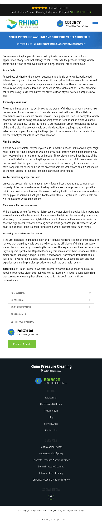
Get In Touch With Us (22, 321)
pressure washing (42, 119)
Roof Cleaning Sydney (51, 446)
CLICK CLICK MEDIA (57, 519)
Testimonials (18, 314)
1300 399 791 (73, 22)
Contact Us (51, 430)
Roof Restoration (21, 307)
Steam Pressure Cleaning (51, 466)
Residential (18, 292)
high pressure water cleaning (56, 211)
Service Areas (51, 423)
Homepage (21, 44)
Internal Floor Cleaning (51, 473)
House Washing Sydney (51, 453)
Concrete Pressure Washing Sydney (51, 459)
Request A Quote (22, 344)
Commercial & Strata (51, 404)
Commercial (17, 299)
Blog (30, 44)
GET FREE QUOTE (81, 12)
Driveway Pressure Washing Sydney (51, 479)
